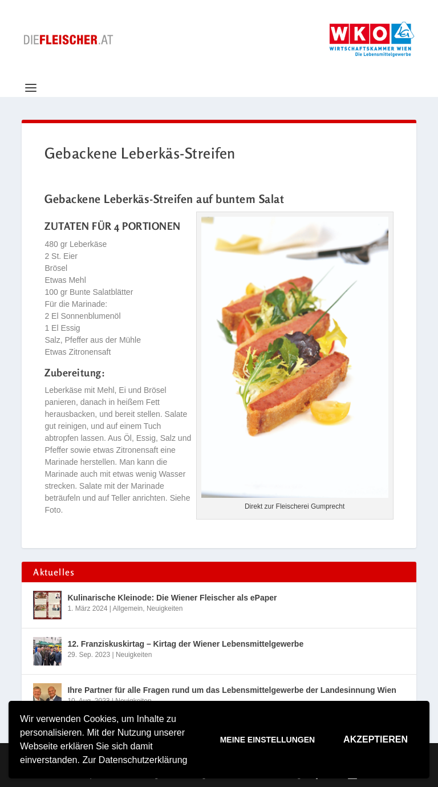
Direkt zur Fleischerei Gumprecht (294, 506)
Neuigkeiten (164, 608)
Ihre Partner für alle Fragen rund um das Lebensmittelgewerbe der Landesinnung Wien (231, 690)
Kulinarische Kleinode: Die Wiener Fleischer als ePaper (172, 597)
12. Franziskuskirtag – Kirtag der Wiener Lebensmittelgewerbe (185, 643)
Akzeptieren (375, 739)
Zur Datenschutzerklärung (134, 760)
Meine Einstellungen (267, 739)
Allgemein (128, 608)
